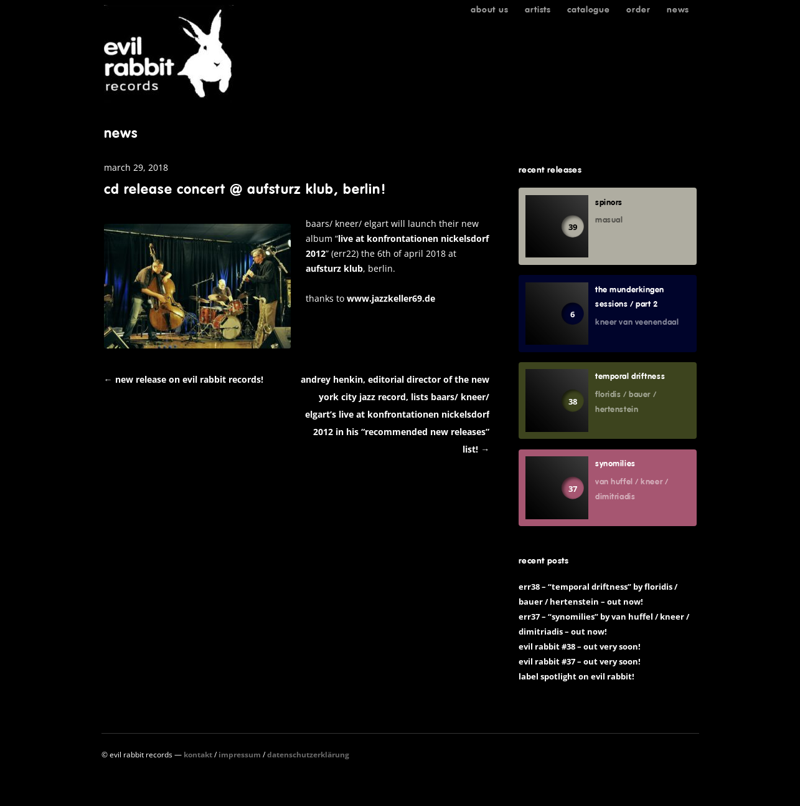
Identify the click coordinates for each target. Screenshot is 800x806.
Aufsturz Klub (334, 268)
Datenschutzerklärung (308, 754)
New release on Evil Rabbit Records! (183, 379)
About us (490, 9)
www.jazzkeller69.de (391, 298)
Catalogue (588, 9)
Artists (538, 9)
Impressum (240, 754)
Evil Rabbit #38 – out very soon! (580, 646)
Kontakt (198, 754)
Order (638, 9)
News (678, 9)
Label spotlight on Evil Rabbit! (576, 676)
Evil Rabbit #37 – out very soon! (580, 661)
